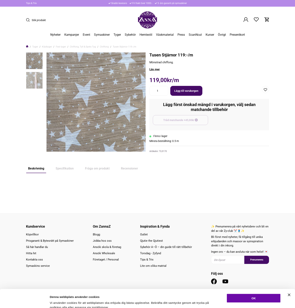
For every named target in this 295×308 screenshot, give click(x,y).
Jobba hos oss (102, 240)
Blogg (96, 234)
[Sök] (29, 20)
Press (181, 34)
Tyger (117, 34)
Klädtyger (47, 46)
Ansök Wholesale (104, 253)
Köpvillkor (32, 234)
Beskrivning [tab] (36, 168)
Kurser (210, 34)
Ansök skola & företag (107, 247)
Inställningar (206, 300)
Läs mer (154, 69)
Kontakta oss (34, 259)
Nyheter (55, 34)
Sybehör (130, 34)
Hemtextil (146, 34)
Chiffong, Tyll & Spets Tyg (83, 46)
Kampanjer (71, 34)
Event (86, 34)
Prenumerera (256, 259)
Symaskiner (102, 34)
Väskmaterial (165, 34)
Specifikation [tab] (65, 168)
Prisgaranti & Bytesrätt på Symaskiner (50, 240)
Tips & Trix (31, 3)
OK (254, 279)
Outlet (144, 234)
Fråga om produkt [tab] (97, 168)
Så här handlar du (37, 247)
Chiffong (104, 46)
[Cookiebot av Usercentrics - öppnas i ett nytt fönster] (24, 300)
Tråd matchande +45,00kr (185, 122)
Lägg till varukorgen (186, 90)
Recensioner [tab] (129, 168)
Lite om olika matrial (153, 266)
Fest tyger (61, 46)
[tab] (34, 61)
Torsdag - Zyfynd (150, 253)
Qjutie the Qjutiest (151, 240)
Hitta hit (31, 253)
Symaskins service (38, 266)
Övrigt (222, 34)
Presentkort (237, 34)
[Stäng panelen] (289, 275)
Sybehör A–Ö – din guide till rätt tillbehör (166, 247)
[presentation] (34, 60)
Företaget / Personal (106, 259)
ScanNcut (195, 34)
